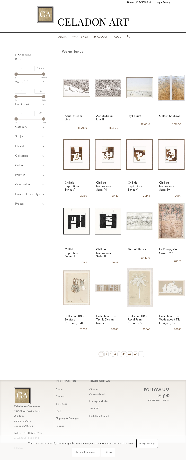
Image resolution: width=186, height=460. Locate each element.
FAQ (58, 411)
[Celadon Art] (93, 22)
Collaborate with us (158, 400)
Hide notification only (86, 452)
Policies (60, 425)
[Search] (127, 37)
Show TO (94, 408)
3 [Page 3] (111, 354)
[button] (30, 136)
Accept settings (147, 443)
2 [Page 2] (106, 354)
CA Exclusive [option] (24, 55)
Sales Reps (61, 403)
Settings (108, 452)
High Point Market (99, 416)
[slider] (16, 74)
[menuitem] (63, 37)
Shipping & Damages (67, 418)
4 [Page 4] (115, 354)
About (59, 389)
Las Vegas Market (98, 401)
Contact (60, 396)
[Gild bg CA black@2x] (22, 396)
